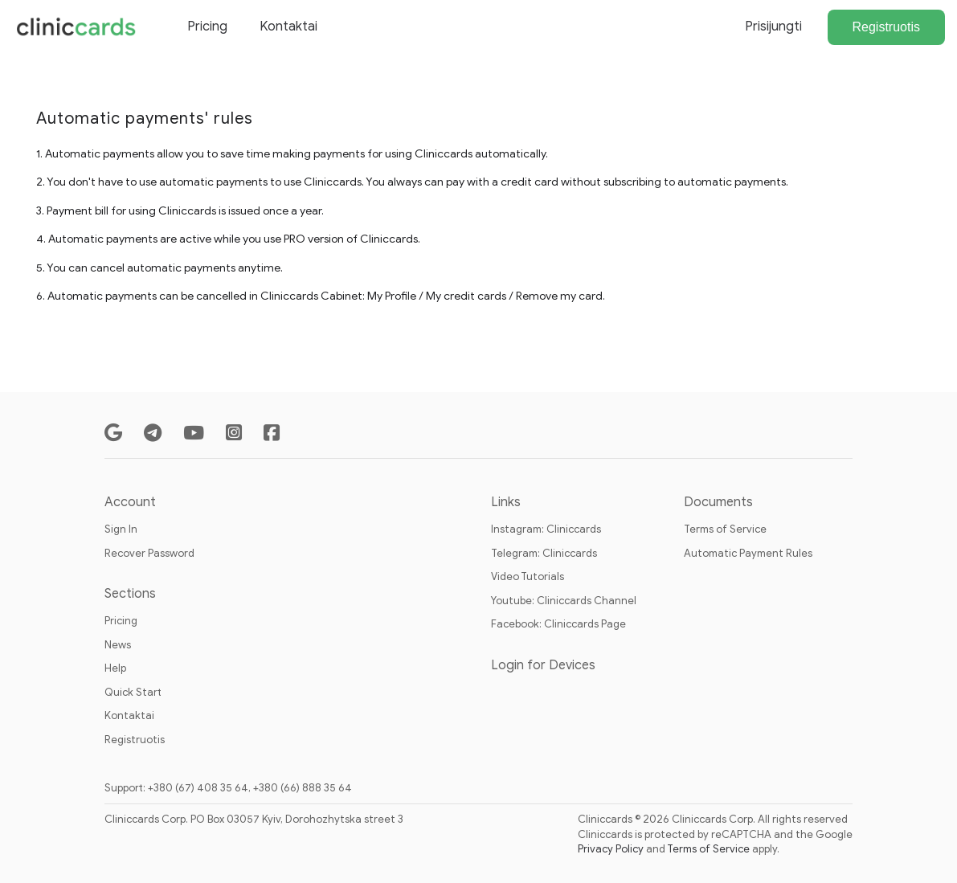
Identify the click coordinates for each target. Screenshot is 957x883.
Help (115, 668)
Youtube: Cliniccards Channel (563, 600)
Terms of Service (725, 529)
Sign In (120, 529)
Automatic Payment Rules (748, 553)
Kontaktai (288, 26)
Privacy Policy (611, 849)
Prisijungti (773, 26)
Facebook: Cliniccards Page (558, 624)
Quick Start (133, 692)
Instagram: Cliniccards (546, 529)
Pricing (207, 26)
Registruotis (886, 27)
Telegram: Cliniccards (544, 553)
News (117, 645)
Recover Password (149, 553)
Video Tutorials (527, 576)
